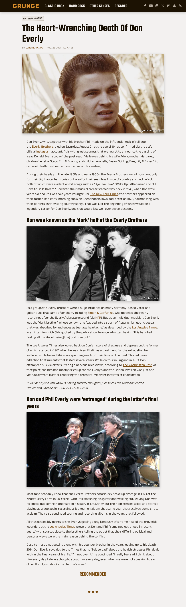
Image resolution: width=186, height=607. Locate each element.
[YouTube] (151, 5)
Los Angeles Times (144, 327)
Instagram (43, 151)
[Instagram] (156, 5)
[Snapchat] (174, 5)
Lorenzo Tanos (34, 47)
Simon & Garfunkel (100, 312)
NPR (98, 317)
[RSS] (180, 5)
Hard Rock (77, 6)
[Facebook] (144, 5)
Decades (120, 6)
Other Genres (100, 6)
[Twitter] (162, 5)
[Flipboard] (168, 5)
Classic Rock (54, 6)
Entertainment (33, 18)
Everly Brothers (42, 146)
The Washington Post (137, 365)
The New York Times (104, 194)
